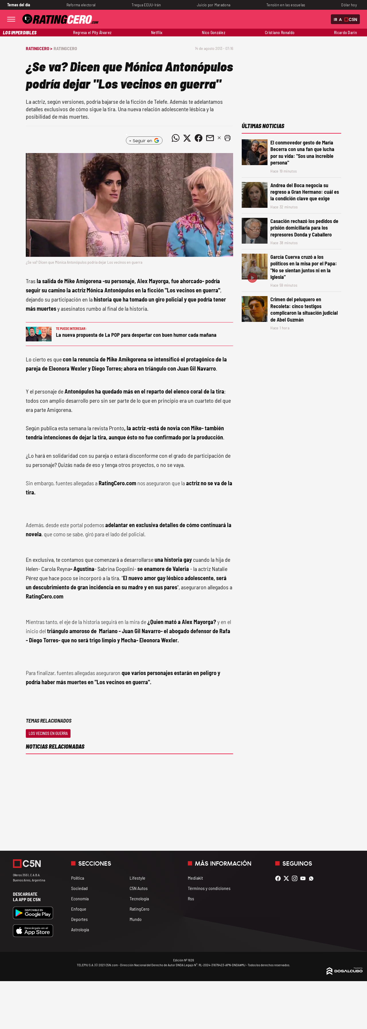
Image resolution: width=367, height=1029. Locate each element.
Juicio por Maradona (214, 4)
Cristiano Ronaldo (279, 32)
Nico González (213, 32)
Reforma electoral (81, 4)
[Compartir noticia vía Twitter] (187, 138)
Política (77, 878)
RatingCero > (39, 48)
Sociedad (79, 888)
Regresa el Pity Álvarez (92, 32)
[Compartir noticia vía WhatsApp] (175, 138)
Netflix (156, 32)
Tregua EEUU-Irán (146, 4)
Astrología (80, 929)
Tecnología (139, 898)
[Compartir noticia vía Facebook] (198, 138)
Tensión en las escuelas (285, 4)
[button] (227, 138)
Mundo (136, 919)
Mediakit (195, 878)
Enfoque (78, 908)
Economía (80, 898)
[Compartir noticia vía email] (210, 138)
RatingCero (65, 48)
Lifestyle (137, 878)
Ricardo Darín (345, 32)
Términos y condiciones (209, 888)
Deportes (79, 919)
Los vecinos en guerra (48, 733)
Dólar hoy (349, 4)
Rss (191, 898)
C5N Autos (139, 888)
